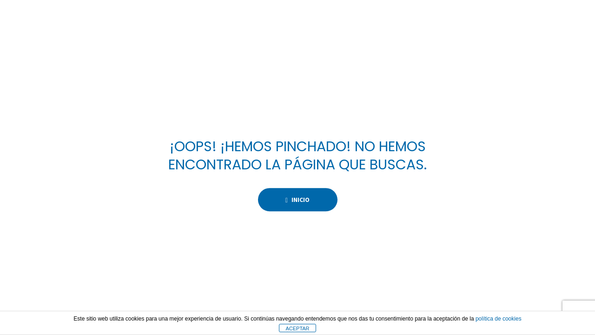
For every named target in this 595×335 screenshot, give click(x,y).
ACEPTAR (297, 328)
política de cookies (499, 318)
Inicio (297, 199)
